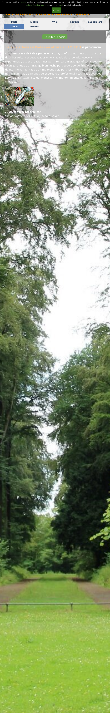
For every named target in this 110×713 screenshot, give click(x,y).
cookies (23, 2)
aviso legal (58, 5)
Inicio (14, 21)
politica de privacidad (35, 5)
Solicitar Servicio (54, 37)
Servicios (34, 26)
